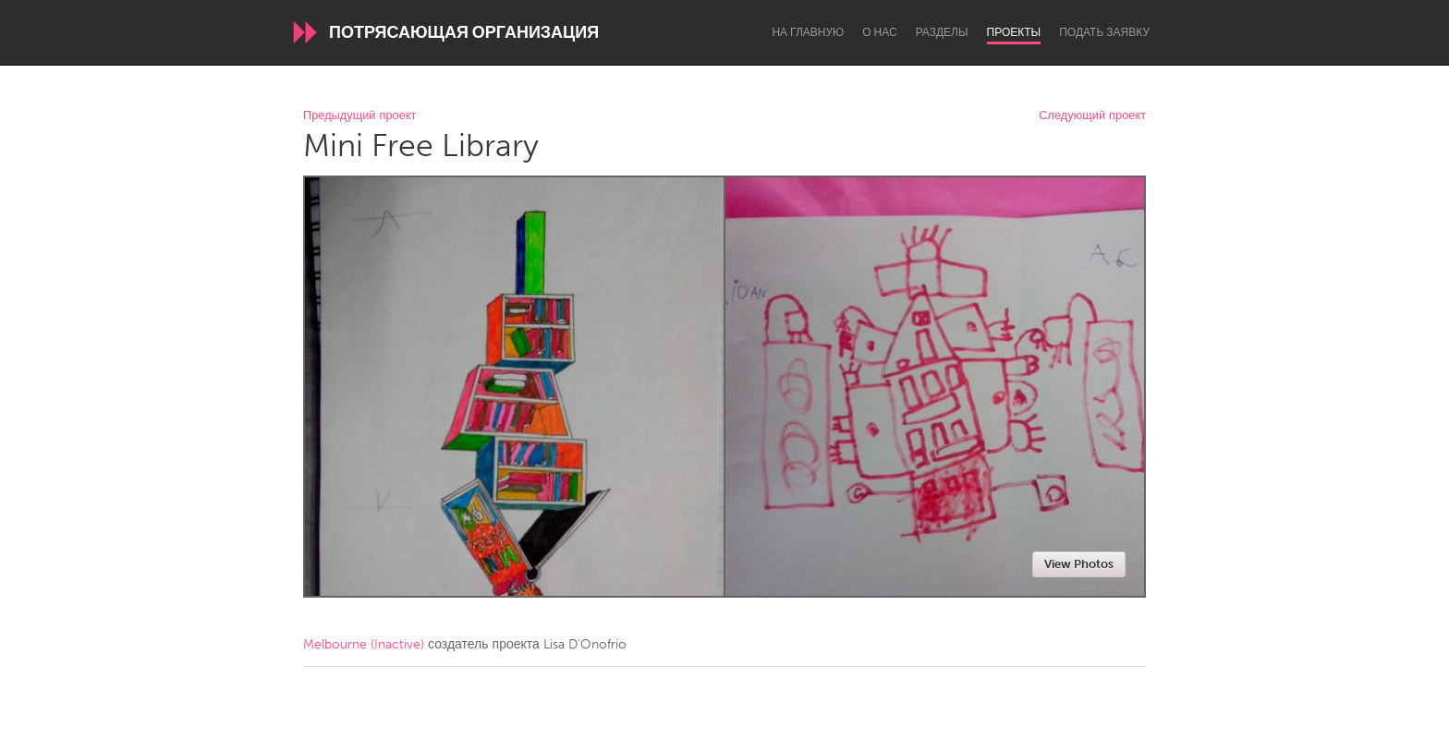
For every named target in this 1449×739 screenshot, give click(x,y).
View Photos (1079, 564)
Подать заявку (1104, 32)
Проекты (1014, 32)
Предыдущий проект (359, 116)
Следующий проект (1092, 116)
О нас (879, 32)
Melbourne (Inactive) (363, 644)
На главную (808, 32)
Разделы (942, 32)
